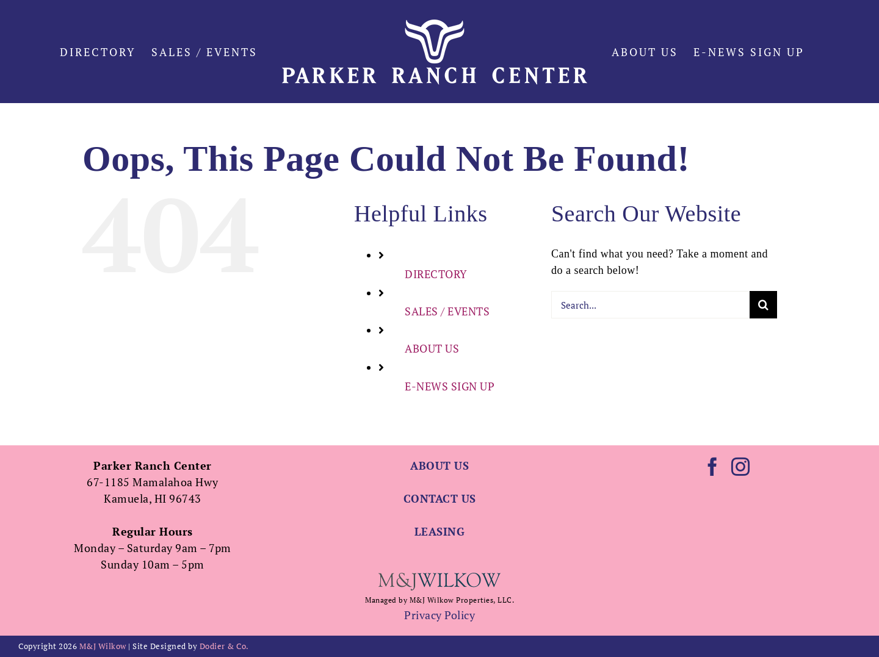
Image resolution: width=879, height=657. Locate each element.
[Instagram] (740, 467)
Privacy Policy (439, 615)
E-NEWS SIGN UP (449, 386)
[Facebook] (712, 467)
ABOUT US (432, 348)
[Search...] (650, 304)
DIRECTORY (436, 274)
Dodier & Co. (224, 646)
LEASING (439, 531)
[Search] (763, 304)
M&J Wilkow (102, 646)
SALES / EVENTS (447, 311)
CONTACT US (439, 498)
